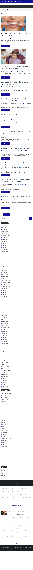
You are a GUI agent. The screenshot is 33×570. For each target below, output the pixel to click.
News (3, 436)
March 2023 (5, 298)
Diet (3, 405)
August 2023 (5, 288)
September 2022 (6, 308)
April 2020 (4, 360)
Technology (5, 456)
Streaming (4, 452)
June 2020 (4, 356)
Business (4, 401)
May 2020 (4, 358)
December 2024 (6, 257)
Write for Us (5, 475)
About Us (4, 472)
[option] (20, 1)
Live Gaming (5, 430)
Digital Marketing (6, 407)
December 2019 (6, 368)
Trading (4, 459)
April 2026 (4, 229)
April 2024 (4, 272)
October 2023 (5, 284)
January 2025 (5, 255)
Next (8, 214)
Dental (22, 38)
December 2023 (6, 280)
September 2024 (6, 262)
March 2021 (5, 343)
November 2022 (6, 304)
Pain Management (6, 438)
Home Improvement (7, 424)
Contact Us (4, 470)
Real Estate (4, 440)
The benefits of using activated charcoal (15, 196)
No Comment (28, 103)
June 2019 (4, 380)
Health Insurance (6, 422)
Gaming (4, 418)
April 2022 (4, 317)
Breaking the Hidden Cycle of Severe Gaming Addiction (17, 487)
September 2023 (6, 286)
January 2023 (5, 302)
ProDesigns (20, 549)
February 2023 (5, 300)
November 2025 (6, 235)
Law (3, 428)
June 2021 (4, 337)
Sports (3, 450)
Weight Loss (5, 463)
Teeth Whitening (6, 458)
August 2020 (5, 353)
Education (4, 409)
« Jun (16, 543)
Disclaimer (4, 473)
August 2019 (5, 376)
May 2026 (4, 227)
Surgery (4, 454)
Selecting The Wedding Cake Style (20, 517)
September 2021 (6, 331)
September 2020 (6, 351)
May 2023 (4, 294)
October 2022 (5, 306)
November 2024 (6, 259)
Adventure (4, 395)
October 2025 (5, 237)
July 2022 (4, 311)
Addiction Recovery (6, 393)
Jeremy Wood (14, 38)
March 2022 (5, 319)
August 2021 (5, 333)
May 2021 (4, 339)
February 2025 (5, 253)
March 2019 (5, 386)
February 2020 (5, 364)
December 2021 (5, 325)
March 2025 (5, 251)
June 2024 (4, 268)
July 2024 (4, 266)
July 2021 (4, 335)
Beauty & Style (5, 399)
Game (3, 416)
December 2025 (6, 233)
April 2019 (4, 384)
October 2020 (5, 349)
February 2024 (5, 276)
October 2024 (5, 261)
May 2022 (4, 315)
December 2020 (6, 345)
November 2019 (6, 370)
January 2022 (5, 323)
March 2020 (5, 362)
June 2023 (4, 292)
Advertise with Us (6, 477)
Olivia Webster (15, 119)
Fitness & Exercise (6, 413)
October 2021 (5, 329)
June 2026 (4, 225)
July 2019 (4, 378)
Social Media (5, 448)
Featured (4, 411)
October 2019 (5, 372)
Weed (3, 461)
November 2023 (6, 282)
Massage (4, 434)
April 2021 (4, 341)
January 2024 (5, 278)
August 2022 (5, 309)
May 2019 (4, 382)
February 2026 (5, 231)
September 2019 (6, 374)
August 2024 (5, 264)
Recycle (4, 442)
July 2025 (4, 243)
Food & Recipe (5, 414)
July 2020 (4, 355)
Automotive (5, 397)
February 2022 (5, 321)
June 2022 (4, 313)
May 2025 (4, 247)
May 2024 (4, 270)
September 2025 (6, 239)
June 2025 (4, 245)
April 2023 (4, 296)
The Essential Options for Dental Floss (15, 148)
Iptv (3, 426)
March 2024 (5, 274)
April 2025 (4, 249)
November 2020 (6, 347)
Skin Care (4, 446)
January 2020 (5, 366)
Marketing (4, 432)
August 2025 (5, 241)
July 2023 (4, 290)
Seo (3, 444)
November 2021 (6, 327)
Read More (5, 45)
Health (3, 420)
